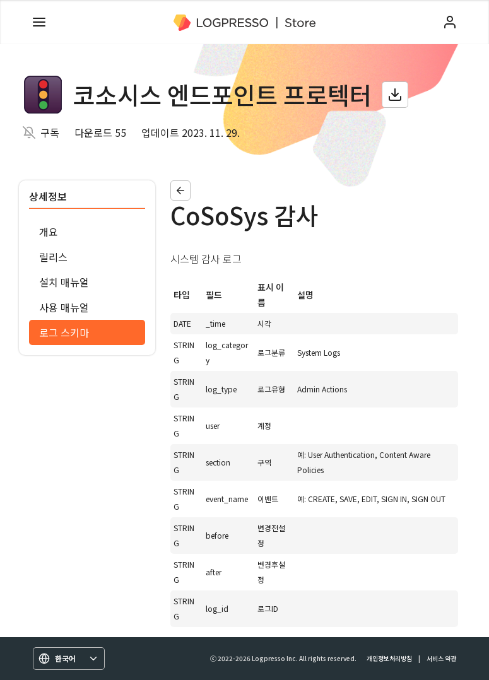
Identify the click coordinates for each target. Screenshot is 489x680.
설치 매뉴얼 (64, 282)
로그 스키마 (64, 332)
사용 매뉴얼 (64, 307)
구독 (49, 132)
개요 (48, 231)
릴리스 (53, 256)
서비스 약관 (441, 658)
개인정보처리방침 (389, 658)
